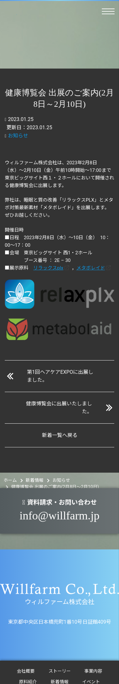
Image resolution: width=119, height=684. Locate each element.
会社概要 (26, 671)
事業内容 (93, 671)
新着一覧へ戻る (59, 435)
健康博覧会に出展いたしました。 (59, 408)
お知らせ (18, 136)
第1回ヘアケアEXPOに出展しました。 (60, 376)
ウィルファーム (9, 13)
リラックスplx (48, 268)
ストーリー (60, 671)
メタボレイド (90, 268)
